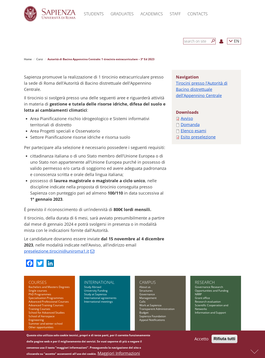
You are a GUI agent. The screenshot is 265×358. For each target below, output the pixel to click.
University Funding (96, 291)
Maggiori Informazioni (119, 353)
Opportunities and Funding (211, 291)
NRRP (198, 294)
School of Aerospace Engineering (42, 318)
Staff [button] (175, 13)
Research (205, 282)
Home (28, 59)
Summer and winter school (46, 323)
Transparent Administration (157, 309)
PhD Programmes (40, 294)
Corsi (39, 59)
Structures (146, 291)
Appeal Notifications (152, 320)
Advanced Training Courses (46, 305)
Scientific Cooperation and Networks (211, 307)
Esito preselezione (198, 137)
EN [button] (234, 40)
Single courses (38, 291)
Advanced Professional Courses (49, 302)
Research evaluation (208, 302)
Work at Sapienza (150, 305)
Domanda (190, 124)
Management (147, 298)
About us (145, 287)
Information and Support (210, 313)
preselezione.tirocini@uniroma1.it (56, 251)
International (99, 282)
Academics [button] (151, 13)
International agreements (100, 298)
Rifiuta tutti (224, 339)
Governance (147, 294)
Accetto (201, 339)
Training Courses (39, 309)
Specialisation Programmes (46, 298)
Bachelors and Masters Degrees (49, 287)
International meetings (98, 302)
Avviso (187, 118)
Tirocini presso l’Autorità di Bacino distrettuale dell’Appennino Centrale (202, 89)
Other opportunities (41, 327)
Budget (143, 313)
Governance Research (209, 287)
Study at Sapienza (95, 294)
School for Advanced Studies (47, 313)
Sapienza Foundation (152, 316)
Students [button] (94, 13)
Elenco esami (193, 130)
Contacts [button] (198, 13)
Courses (38, 282)
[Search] (213, 41)
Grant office (202, 298)
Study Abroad (92, 287)
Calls (142, 302)
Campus (147, 282)
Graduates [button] (122, 13)
